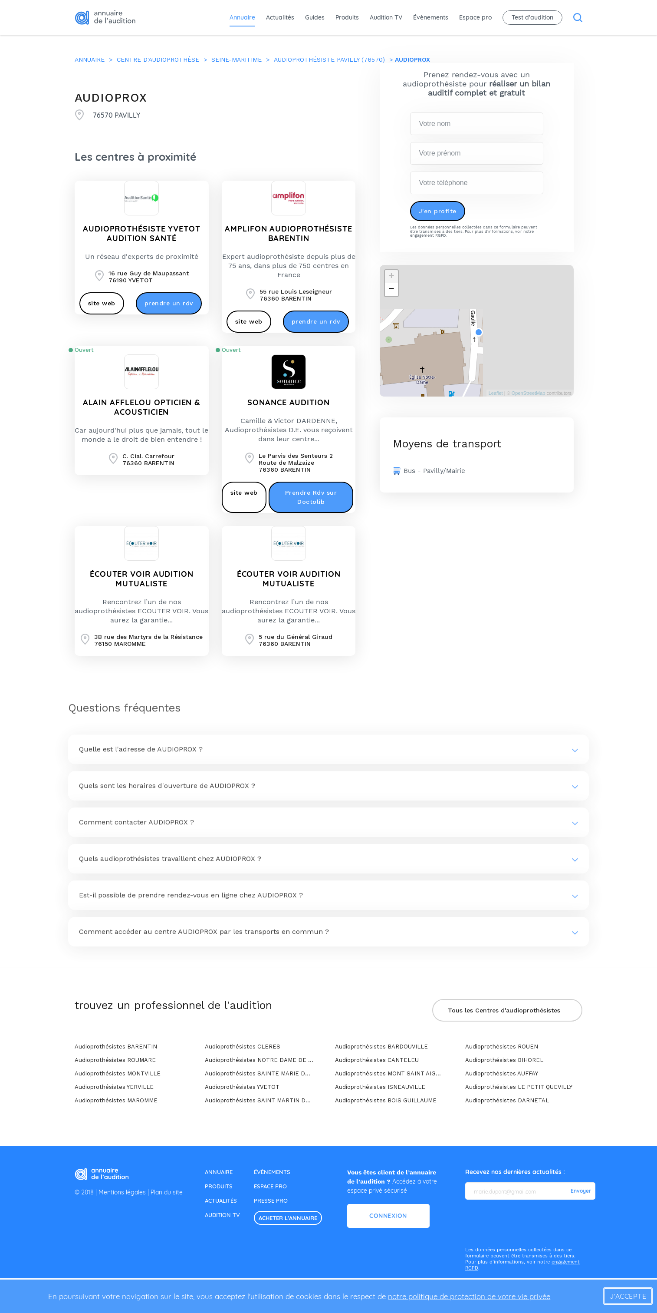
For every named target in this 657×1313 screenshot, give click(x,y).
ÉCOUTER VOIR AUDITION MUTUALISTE (142, 579)
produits (219, 1186)
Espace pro (475, 17)
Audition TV (386, 17)
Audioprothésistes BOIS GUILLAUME (386, 1100)
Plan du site (167, 1192)
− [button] (391, 289)
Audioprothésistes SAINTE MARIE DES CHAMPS (259, 1073)
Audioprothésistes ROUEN (501, 1046)
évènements (272, 1171)
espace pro (270, 1186)
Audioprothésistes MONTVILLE (118, 1073)
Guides (315, 17)
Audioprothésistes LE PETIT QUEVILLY (518, 1087)
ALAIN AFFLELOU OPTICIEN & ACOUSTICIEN (142, 407)
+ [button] (391, 276)
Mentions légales (122, 1192)
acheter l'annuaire (288, 1217)
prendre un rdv (169, 303)
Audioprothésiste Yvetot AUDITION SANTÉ (141, 233)
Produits (347, 17)
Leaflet (496, 393)
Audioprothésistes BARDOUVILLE (381, 1046)
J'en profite (438, 211)
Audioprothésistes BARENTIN (116, 1046)
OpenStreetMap (528, 393)
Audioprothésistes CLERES (242, 1046)
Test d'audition (532, 17)
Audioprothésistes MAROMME (116, 1100)
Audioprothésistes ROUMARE (115, 1060)
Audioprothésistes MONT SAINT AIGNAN (389, 1073)
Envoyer (581, 1191)
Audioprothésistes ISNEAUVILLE (380, 1087)
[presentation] (531, 1223)
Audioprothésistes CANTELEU (377, 1060)
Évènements (430, 17)
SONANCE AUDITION (288, 402)
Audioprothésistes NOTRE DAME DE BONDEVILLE (259, 1060)
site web (101, 303)
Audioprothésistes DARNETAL (507, 1100)
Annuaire (242, 17)
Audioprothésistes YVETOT (242, 1087)
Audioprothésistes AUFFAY (501, 1073)
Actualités (280, 17)
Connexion (388, 1216)
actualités (221, 1200)
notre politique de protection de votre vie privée (469, 1296)
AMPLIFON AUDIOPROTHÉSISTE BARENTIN (288, 233)
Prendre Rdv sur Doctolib (311, 497)
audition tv (222, 1214)
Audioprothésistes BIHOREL (504, 1060)
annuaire (219, 1171)
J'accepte (628, 1296)
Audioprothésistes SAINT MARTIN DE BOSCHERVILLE (259, 1100)
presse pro (271, 1200)
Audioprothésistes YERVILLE (114, 1087)
